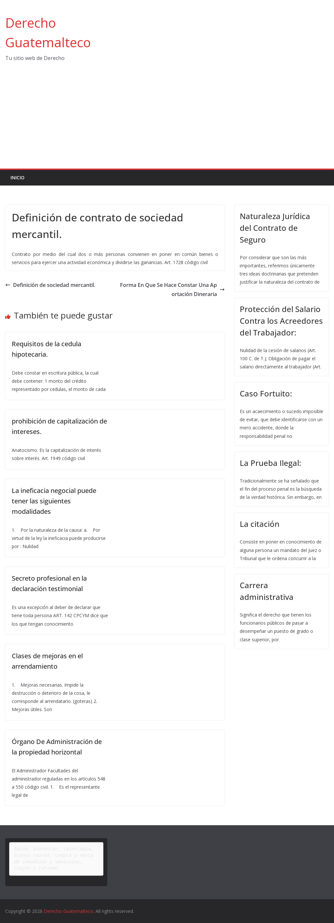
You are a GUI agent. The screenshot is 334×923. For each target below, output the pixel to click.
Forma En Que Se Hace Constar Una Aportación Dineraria (172, 289)
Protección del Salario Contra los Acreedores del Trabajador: (281, 321)
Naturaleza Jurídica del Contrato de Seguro (275, 228)
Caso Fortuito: (266, 393)
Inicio (17, 177)
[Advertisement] (167, 119)
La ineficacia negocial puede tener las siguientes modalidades (54, 501)
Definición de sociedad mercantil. (50, 285)
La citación (260, 523)
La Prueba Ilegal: (270, 462)
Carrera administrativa (267, 591)
